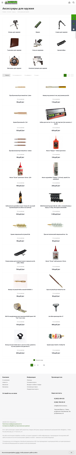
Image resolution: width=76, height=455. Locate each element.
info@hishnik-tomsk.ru (60, 405)
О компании (5, 380)
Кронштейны (61, 50)
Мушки (38, 32)
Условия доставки (32, 387)
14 (44, 365)
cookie (17, 452)
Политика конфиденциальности (12, 424)
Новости (4, 382)
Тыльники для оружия (14, 50)
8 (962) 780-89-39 (59, 402)
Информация (31, 377)
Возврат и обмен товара (34, 384)
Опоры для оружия (14, 32)
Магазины (5, 387)
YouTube (8, 397)
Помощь (29, 380)
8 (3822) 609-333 (59, 398)
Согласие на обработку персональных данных (16, 425)
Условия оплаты (31, 382)
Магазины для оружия (14, 68)
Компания (5, 377)
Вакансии (5, 384)
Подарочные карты (32, 389)
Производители (57, 377)
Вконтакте (4, 397)
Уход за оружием (37, 50)
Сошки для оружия (61, 32)
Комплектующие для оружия (38, 68)
